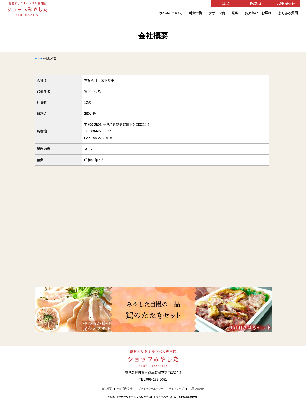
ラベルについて (170, 13)
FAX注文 (256, 3)
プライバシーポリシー (150, 388)
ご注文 (225, 3)
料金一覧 (195, 13)
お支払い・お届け (258, 13)
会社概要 (107, 388)
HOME (38, 58)
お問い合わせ (286, 3)
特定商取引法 (124, 388)
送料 (235, 13)
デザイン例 (217, 13)
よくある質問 (288, 13)
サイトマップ (176, 388)
